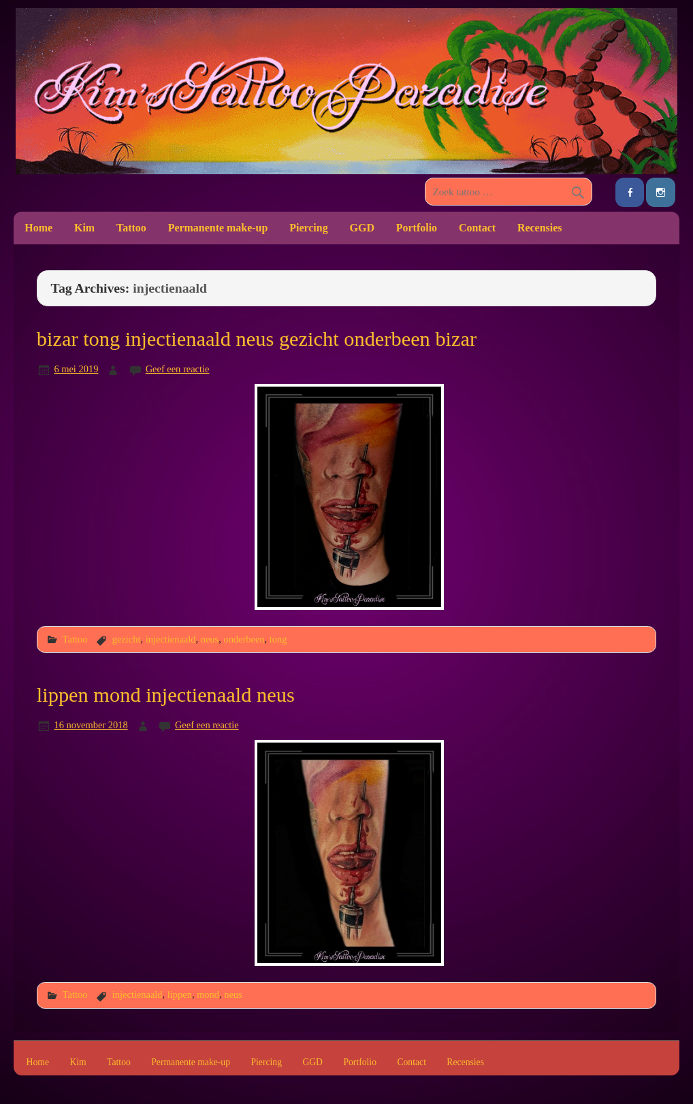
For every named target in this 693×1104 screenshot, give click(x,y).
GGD (362, 227)
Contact (477, 227)
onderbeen (243, 639)
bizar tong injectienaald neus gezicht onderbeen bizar (257, 339)
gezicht (126, 639)
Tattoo (131, 227)
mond (208, 994)
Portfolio (416, 227)
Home (38, 227)
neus (210, 639)
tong (278, 639)
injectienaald (171, 639)
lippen (179, 994)
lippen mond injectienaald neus (166, 695)
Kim (84, 227)
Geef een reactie (178, 368)
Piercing (308, 227)
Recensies (539, 227)
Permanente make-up (218, 227)
